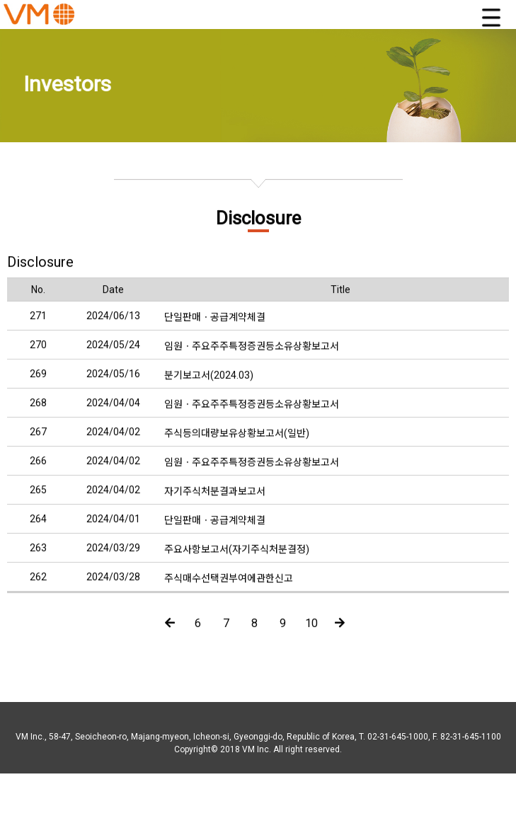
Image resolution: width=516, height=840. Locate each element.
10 (311, 632)
